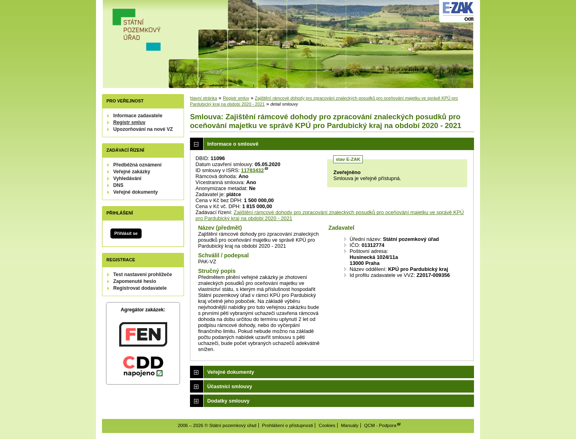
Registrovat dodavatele (140, 288)
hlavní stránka (203, 98)
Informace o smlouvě (232, 144)
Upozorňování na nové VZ (143, 129)
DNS (118, 185)
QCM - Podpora (380, 425)
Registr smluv (129, 122)
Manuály (349, 425)
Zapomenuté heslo (134, 281)
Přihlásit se (126, 233)
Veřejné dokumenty (135, 192)
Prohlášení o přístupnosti (287, 425)
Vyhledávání (127, 178)
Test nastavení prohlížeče (142, 274)
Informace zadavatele (137, 115)
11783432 (252, 170)
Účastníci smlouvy (229, 386)
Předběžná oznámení (137, 165)
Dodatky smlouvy (228, 401)
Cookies (327, 425)
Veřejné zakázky (131, 171)
